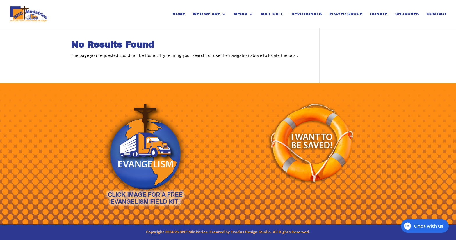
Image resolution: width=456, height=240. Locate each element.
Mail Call (272, 14)
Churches (407, 14)
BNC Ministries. (194, 231)
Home (178, 14)
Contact (437, 14)
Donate (378, 14)
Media (240, 14)
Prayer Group (345, 14)
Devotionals (306, 14)
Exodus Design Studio (251, 231)
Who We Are (206, 14)
